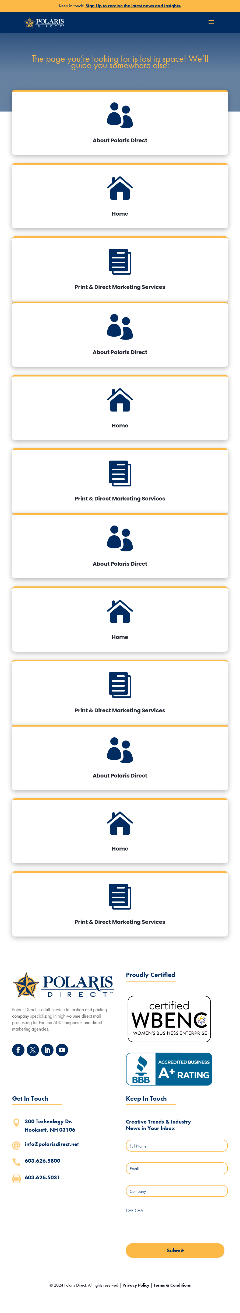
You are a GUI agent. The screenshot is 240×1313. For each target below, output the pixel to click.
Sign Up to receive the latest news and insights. (133, 6)
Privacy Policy (135, 1285)
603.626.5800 (42, 1160)
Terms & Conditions (172, 1285)
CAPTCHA (134, 1210)
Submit (175, 1250)
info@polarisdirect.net (52, 1144)
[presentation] (167, 1226)
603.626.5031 (42, 1177)
